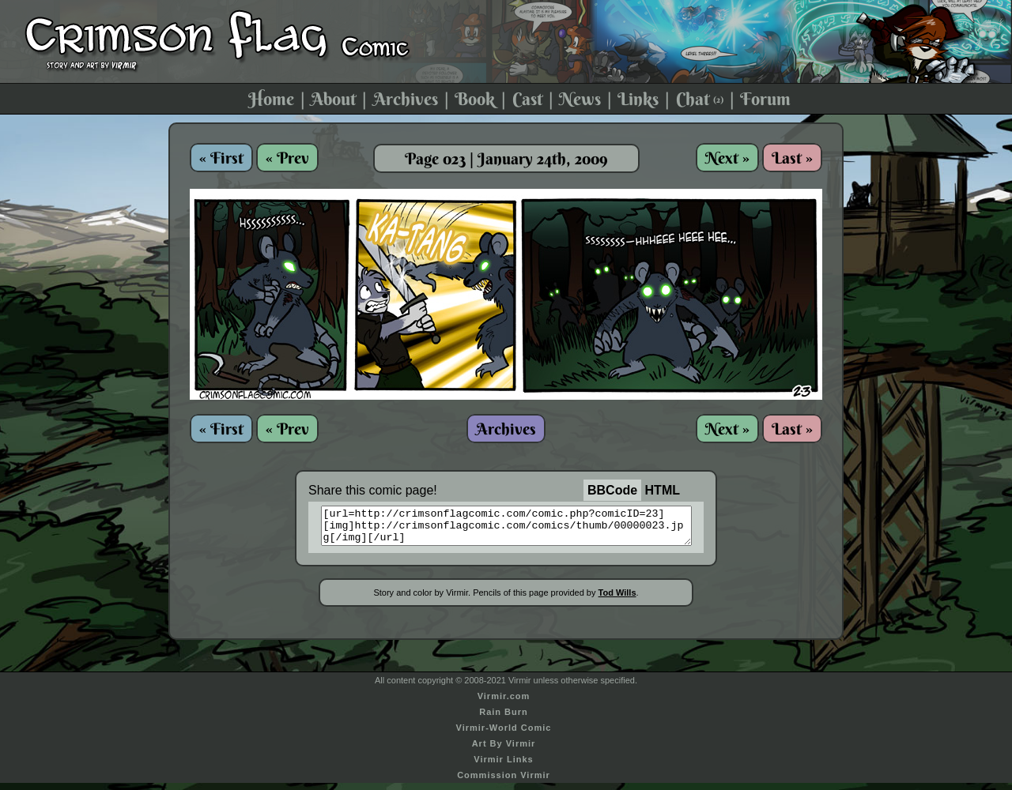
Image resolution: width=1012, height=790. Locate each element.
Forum (765, 99)
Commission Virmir (503, 782)
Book (475, 99)
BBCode (612, 490)
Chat (699, 99)
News (580, 99)
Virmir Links (503, 766)
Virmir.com (504, 703)
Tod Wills (617, 599)
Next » (727, 157)
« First (221, 157)
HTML (662, 490)
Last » (792, 157)
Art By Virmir (504, 750)
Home (271, 99)
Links (638, 99)
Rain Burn (503, 719)
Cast (527, 99)
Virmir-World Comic (504, 734)
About (333, 99)
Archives (405, 99)
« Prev (287, 157)
